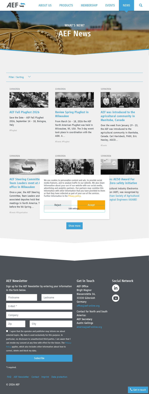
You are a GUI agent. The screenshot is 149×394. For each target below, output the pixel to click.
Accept (91, 204)
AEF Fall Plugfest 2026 (26, 114)
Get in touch (136, 389)
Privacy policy (74, 196)
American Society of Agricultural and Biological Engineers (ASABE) (117, 212)
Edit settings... (74, 212)
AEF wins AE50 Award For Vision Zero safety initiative (119, 191)
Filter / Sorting (17, 77)
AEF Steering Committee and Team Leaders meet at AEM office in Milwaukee (28, 191)
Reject (57, 204)
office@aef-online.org (89, 301)
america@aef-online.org (90, 323)
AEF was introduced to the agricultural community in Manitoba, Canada (120, 118)
